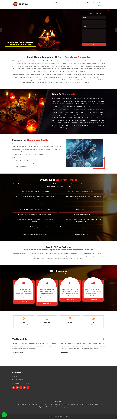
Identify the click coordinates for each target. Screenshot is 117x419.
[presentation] (101, 339)
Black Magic (57, 2)
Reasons (65, 2)
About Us (49, 2)
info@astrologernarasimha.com (23, 383)
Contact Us (101, 5)
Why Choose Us (90, 2)
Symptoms (72, 2)
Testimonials (100, 2)
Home (43, 2)
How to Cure (80, 2)
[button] (4, 414)
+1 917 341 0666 (18, 380)
